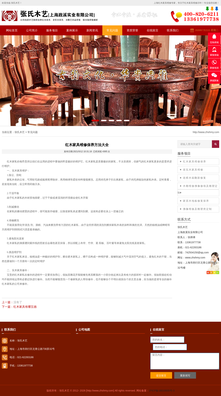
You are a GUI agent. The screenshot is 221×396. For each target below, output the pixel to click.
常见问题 (112, 30)
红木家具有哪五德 (25, 306)
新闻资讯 (92, 30)
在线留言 (152, 30)
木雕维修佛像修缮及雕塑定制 (198, 189)
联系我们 (172, 30)
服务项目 (52, 30)
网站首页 (12, 30)
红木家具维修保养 (194, 161)
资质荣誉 (132, 30)
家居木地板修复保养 (196, 200)
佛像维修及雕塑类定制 (197, 209)
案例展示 (72, 30)
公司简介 (32, 30)
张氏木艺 (19, 132)
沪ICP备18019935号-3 (161, 390)
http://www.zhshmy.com (206, 132)
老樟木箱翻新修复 (194, 177)
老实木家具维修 (193, 169)
